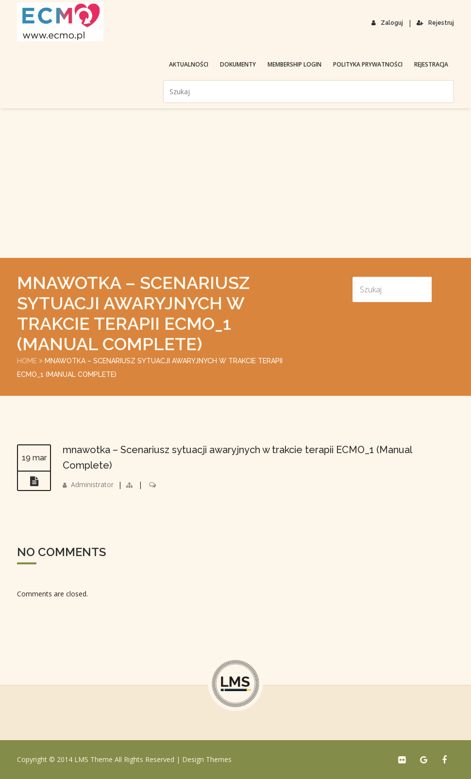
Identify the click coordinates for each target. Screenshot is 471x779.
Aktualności (188, 64)
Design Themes (207, 759)
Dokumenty (238, 64)
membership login (294, 64)
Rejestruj (435, 22)
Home (27, 361)
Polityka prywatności (368, 64)
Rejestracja (431, 64)
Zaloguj (387, 22)
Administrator (92, 484)
